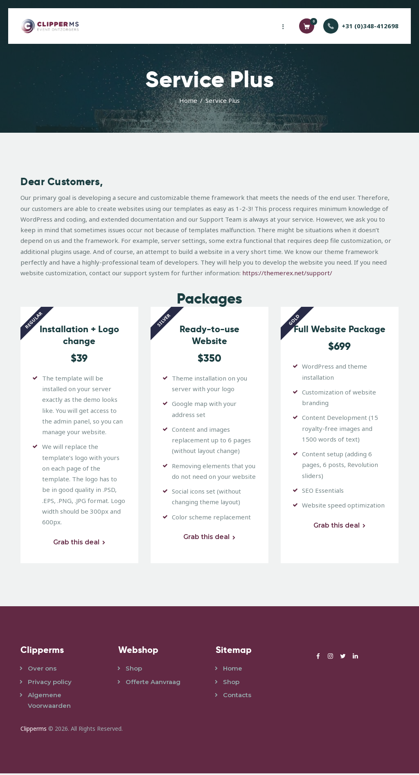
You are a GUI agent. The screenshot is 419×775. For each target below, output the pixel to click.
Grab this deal (76, 544)
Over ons (42, 670)
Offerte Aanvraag (153, 683)
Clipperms (33, 730)
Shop (134, 670)
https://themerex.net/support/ (287, 273)
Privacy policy (50, 683)
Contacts (237, 696)
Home (188, 100)
